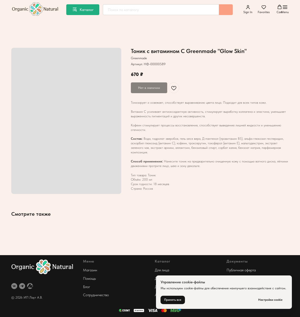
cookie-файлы (194, 288)
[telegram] (22, 286)
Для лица (162, 270)
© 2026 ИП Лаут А (25, 297)
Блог (86, 287)
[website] (30, 286)
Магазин (90, 270)
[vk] (14, 286)
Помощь (89, 278)
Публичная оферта (241, 270)
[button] (247, 9)
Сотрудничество (96, 295)
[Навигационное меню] (285, 9)
